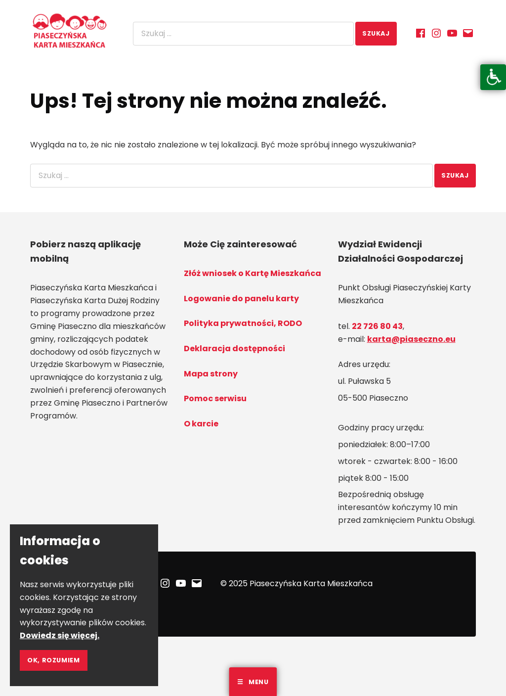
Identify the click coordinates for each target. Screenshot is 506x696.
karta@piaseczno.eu (411, 339)
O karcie (201, 423)
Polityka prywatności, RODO (243, 323)
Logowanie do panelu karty (241, 298)
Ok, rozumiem (53, 660)
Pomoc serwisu (215, 398)
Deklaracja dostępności (234, 348)
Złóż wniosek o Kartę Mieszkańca (252, 273)
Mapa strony (211, 373)
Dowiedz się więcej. (59, 635)
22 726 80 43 (377, 326)
